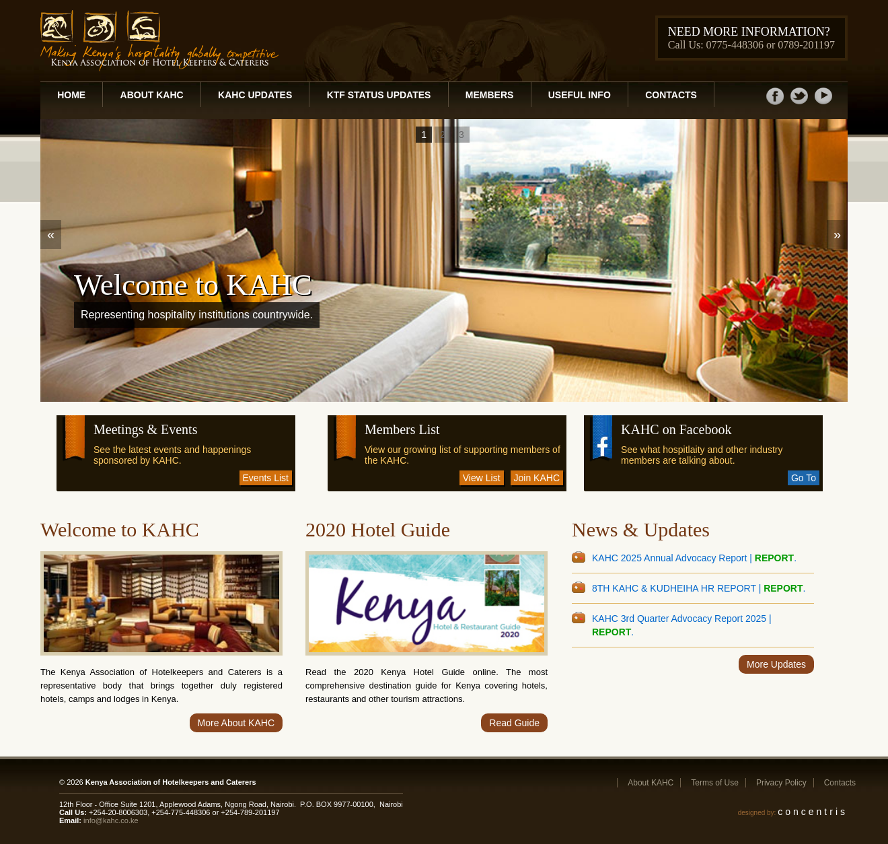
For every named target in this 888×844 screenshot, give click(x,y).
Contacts (671, 95)
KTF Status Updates (379, 95)
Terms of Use (715, 782)
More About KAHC (236, 722)
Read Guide (514, 722)
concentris (813, 811)
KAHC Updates (255, 95)
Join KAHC (537, 477)
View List (482, 477)
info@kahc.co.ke (111, 820)
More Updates (776, 664)
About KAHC (152, 95)
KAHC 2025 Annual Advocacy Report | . (694, 558)
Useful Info (579, 95)
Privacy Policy (781, 782)
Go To (803, 477)
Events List (266, 477)
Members (490, 95)
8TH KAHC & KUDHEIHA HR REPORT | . (698, 588)
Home (71, 95)
